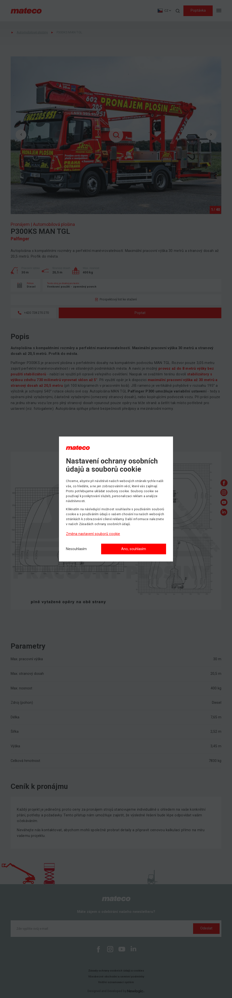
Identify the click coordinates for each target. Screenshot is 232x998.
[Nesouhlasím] (76, 549)
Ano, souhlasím (133, 549)
